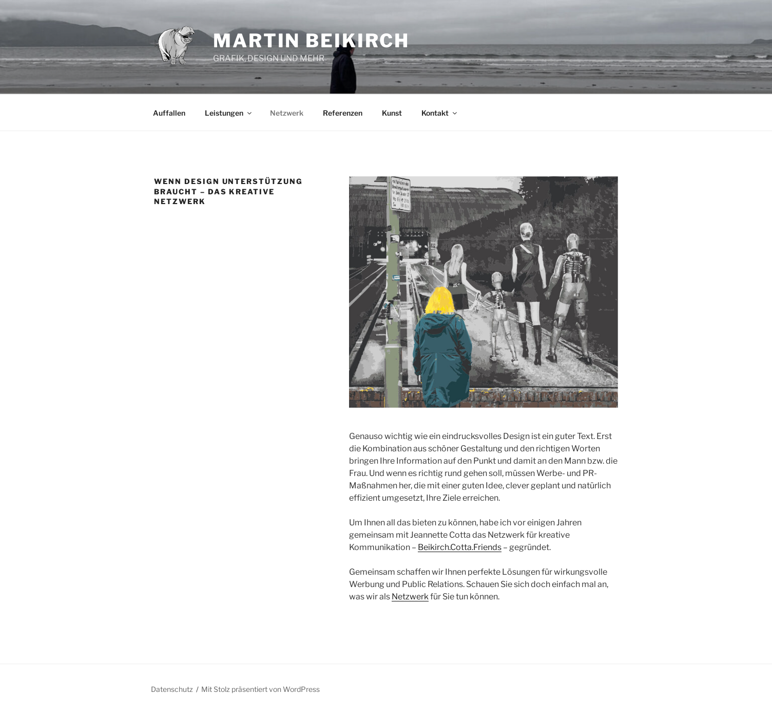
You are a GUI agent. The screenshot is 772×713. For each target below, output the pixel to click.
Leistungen (229, 112)
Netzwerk (286, 112)
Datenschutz (172, 689)
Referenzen (342, 112)
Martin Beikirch (311, 40)
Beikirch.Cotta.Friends (459, 547)
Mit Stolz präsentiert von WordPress (260, 689)
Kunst (392, 112)
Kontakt (439, 112)
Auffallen (169, 112)
